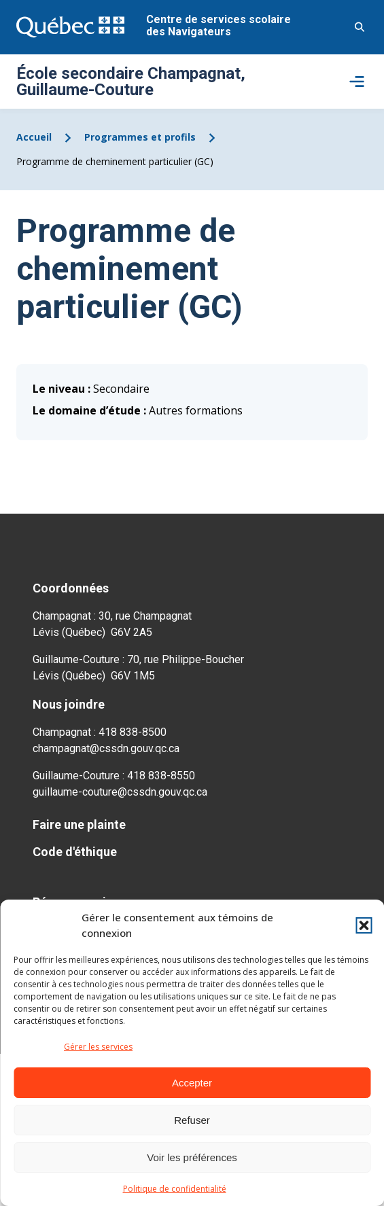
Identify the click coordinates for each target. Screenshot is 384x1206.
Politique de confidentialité (174, 1188)
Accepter (192, 1082)
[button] (363, 925)
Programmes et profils (140, 136)
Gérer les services (98, 1046)
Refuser (192, 1120)
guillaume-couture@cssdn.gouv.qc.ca (120, 791)
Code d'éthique (75, 852)
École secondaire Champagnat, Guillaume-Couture (130, 81)
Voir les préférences (192, 1157)
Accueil (34, 136)
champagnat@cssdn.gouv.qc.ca (106, 748)
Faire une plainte (79, 824)
